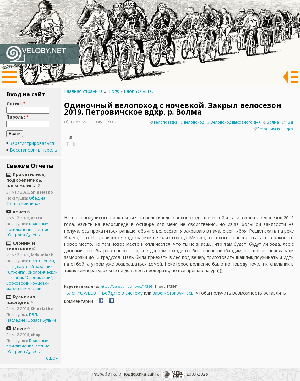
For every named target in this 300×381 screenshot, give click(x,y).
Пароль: (17, 117)
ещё (50, 358)
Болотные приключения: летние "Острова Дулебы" (28, 229)
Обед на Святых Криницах (25, 201)
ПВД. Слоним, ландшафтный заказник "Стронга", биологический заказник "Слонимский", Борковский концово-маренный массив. (32, 274)
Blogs (113, 91)
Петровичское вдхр (275, 128)
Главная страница (83, 91)
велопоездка (166, 122)
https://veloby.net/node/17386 (126, 286)
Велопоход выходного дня (235, 122)
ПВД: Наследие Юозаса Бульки (31, 317)
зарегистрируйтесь (173, 293)
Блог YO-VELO (139, 91)
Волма (273, 122)
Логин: (16, 103)
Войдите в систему (122, 293)
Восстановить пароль (33, 150)
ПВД (289, 122)
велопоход (194, 122)
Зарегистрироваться (32, 143)
